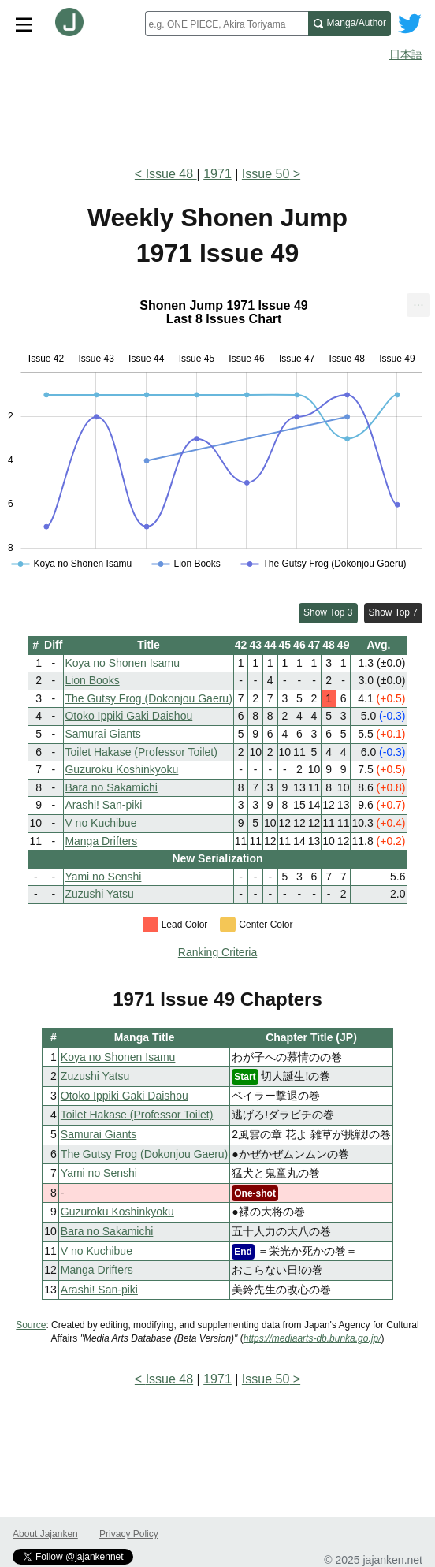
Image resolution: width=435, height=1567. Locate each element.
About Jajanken (45, 1533)
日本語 (405, 54)
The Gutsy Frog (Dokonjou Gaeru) (148, 698)
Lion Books (92, 680)
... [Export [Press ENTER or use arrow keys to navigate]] (418, 301)
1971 (217, 174)
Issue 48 (171, 174)
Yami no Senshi (103, 876)
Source (31, 1325)
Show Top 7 (393, 612)
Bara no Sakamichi (111, 787)
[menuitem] (418, 305)
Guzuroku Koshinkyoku (121, 769)
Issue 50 (265, 174)
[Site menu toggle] (23, 23)
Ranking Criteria (217, 952)
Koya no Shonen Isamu (122, 663)
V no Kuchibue (100, 823)
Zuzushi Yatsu (99, 894)
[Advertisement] (217, 108)
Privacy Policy (128, 1533)
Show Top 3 (328, 612)
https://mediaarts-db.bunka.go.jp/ (312, 1338)
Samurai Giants (102, 734)
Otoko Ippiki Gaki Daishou (128, 715)
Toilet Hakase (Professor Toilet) (141, 752)
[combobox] (226, 23)
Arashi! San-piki (103, 804)
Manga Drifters (101, 841)
